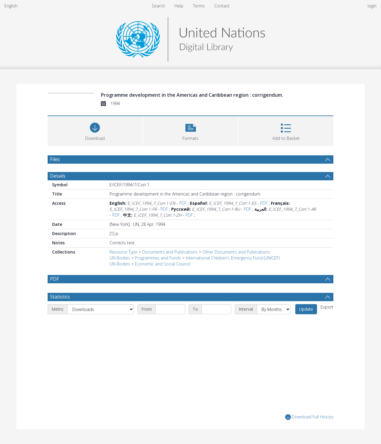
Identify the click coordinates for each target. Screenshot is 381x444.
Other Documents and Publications (236, 252)
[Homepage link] (190, 38)
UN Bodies (120, 258)
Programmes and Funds (158, 258)
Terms (199, 6)
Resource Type (124, 252)
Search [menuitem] (158, 6)
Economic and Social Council (162, 264)
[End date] (216, 309)
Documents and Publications (170, 252)
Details (57, 176)
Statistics (60, 296)
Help (178, 6)
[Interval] (274, 309)
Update (306, 309)
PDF (183, 203)
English (11, 6)
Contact (221, 6)
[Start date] (170, 309)
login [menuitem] (372, 6)
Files (55, 159)
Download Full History (309, 417)
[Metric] (100, 309)
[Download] (95, 130)
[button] (190, 130)
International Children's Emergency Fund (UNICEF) (232, 258)
